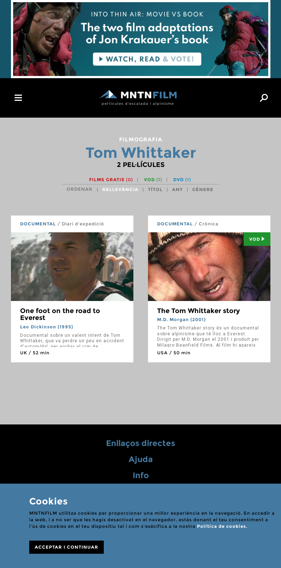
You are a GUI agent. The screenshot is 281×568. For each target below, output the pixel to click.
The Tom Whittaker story (198, 311)
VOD (153, 179)
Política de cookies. (222, 526)
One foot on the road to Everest (60, 314)
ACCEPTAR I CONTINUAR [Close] (66, 547)
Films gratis (111, 179)
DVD (182, 179)
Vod (257, 239)
